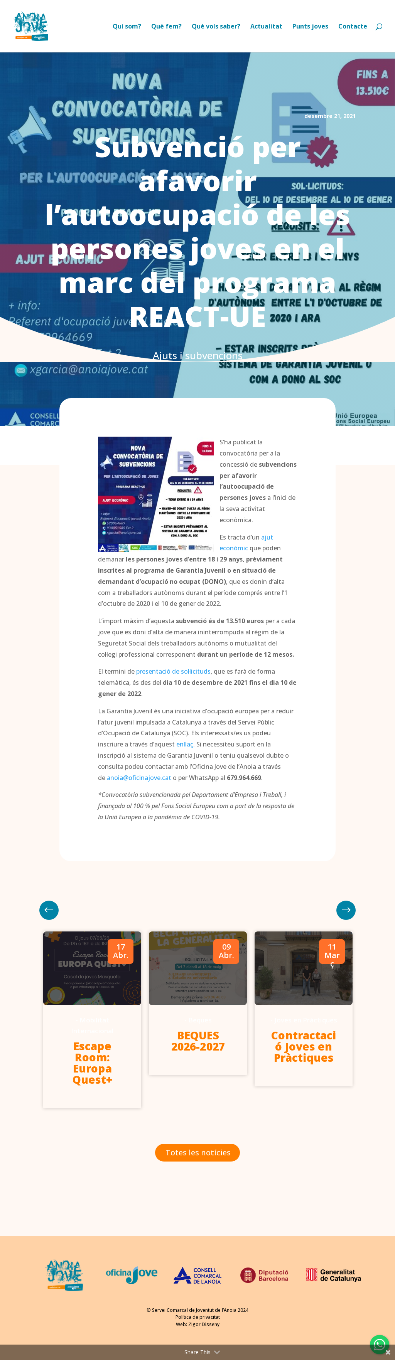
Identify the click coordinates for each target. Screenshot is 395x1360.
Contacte (352, 27)
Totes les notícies (198, 1152)
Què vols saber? (216, 27)
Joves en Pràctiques (305, 1019)
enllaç (184, 744)
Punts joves (310, 27)
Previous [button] (346, 910)
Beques (200, 1019)
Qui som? (127, 27)
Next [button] (49, 910)
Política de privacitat (198, 1317)
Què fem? (166, 27)
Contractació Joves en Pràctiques (303, 1046)
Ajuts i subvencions (198, 355)
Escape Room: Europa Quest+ (93, 1063)
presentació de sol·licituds (173, 671)
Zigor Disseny (203, 1324)
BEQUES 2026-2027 (198, 1041)
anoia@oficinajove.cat (139, 777)
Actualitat (266, 27)
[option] (92, 1019)
